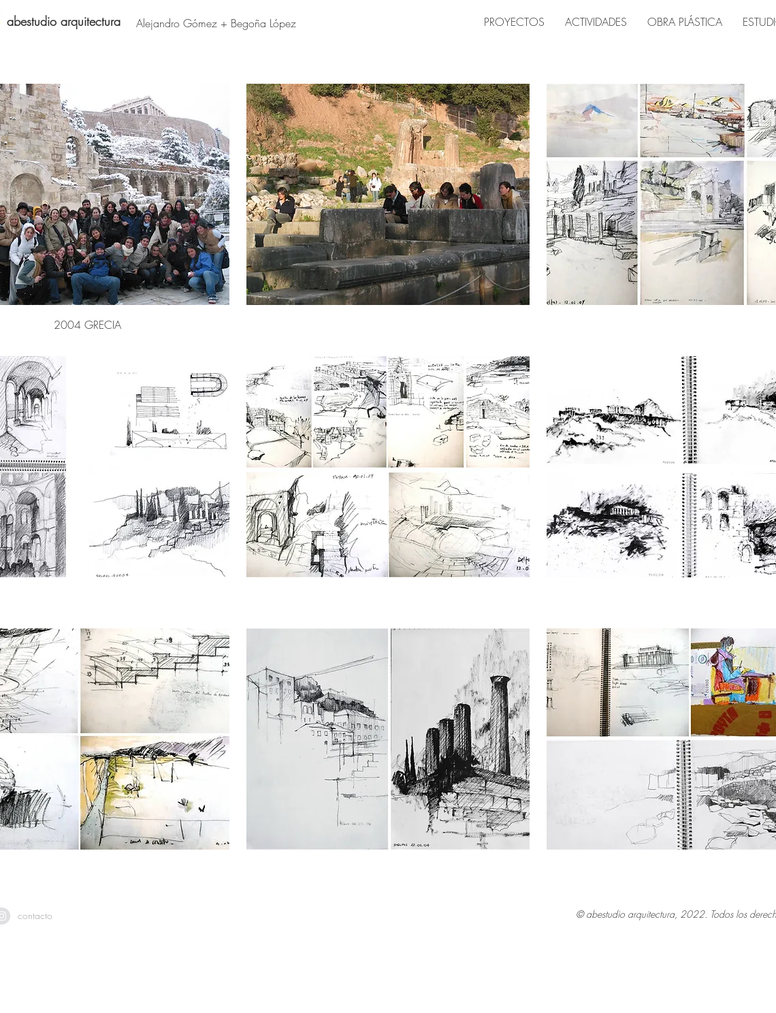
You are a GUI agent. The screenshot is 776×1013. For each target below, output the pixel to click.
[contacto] (35, 915)
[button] (388, 211)
